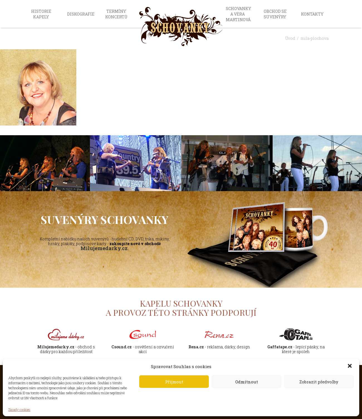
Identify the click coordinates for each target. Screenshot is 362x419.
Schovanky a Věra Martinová (238, 14)
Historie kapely (41, 14)
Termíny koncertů (116, 14)
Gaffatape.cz (279, 346)
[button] (350, 366)
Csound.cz (121, 346)
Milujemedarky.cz (104, 248)
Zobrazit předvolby (318, 382)
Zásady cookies (19, 409)
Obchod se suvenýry (275, 14)
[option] (135, 163)
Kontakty (312, 14)
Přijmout (174, 382)
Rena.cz (196, 346)
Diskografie (80, 14)
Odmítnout (246, 382)
